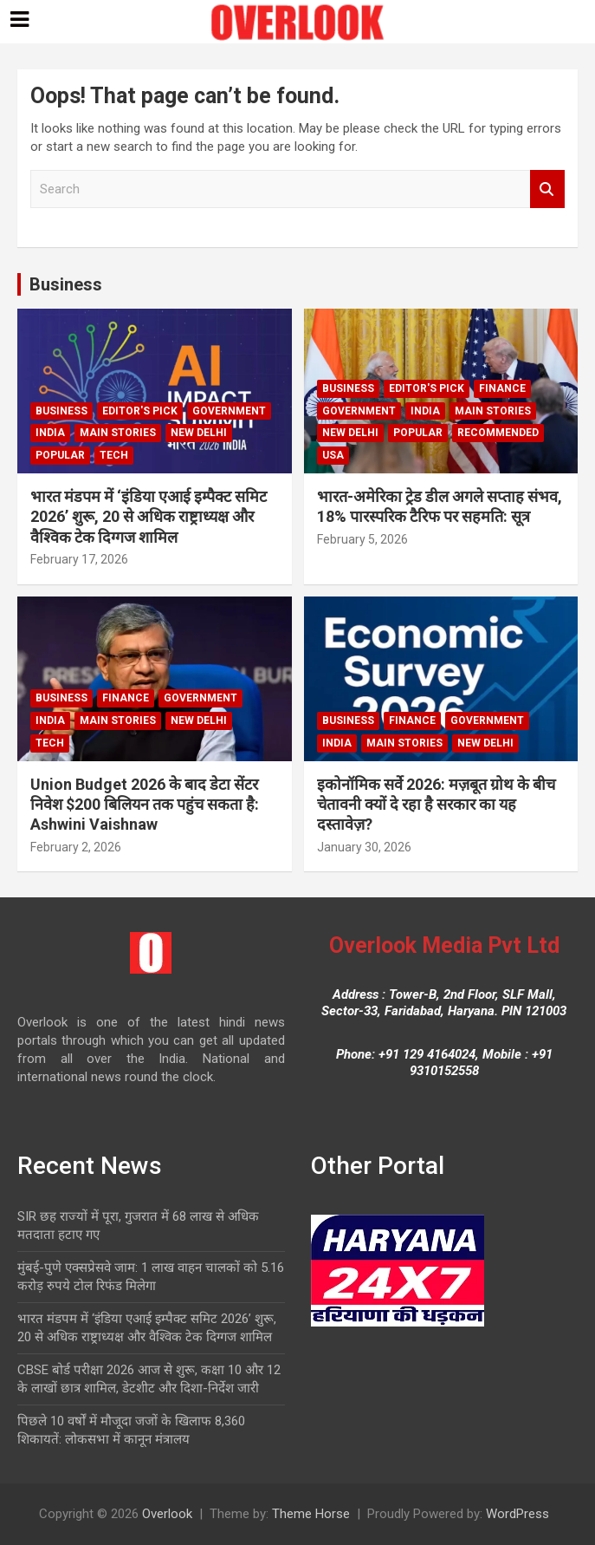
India (50, 433)
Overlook (167, 1514)
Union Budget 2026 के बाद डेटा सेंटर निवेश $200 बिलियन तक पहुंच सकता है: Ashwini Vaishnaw (144, 804)
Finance (502, 388)
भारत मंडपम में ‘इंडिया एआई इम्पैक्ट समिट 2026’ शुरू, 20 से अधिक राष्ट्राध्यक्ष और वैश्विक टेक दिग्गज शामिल (148, 516)
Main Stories (118, 433)
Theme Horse (311, 1514)
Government (229, 411)
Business (65, 284)
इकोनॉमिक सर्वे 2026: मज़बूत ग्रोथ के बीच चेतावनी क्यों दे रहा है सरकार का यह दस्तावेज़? (436, 804)
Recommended (498, 433)
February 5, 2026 (362, 539)
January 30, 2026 (364, 847)
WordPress (517, 1514)
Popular (60, 455)
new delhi (199, 433)
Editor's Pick (140, 411)
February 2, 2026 (75, 847)
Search (547, 189)
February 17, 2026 (79, 559)
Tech (114, 455)
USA (333, 455)
